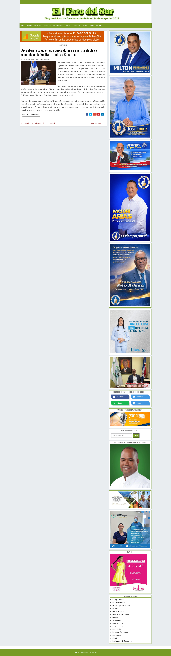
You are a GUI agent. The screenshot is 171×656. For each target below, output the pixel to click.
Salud (92, 26)
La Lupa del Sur (118, 602)
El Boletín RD (117, 623)
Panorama (116, 635)
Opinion (85, 26)
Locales (29, 26)
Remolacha (116, 629)
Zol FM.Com (117, 620)
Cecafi (114, 638)
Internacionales (58, 26)
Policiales (77, 26)
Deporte (68, 26)
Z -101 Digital (117, 626)
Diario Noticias (118, 611)
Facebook (118, 397)
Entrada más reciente (31, 123)
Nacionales (37, 26)
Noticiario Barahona (120, 614)
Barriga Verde (118, 599)
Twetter (138, 397)
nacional (64, 45)
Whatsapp (118, 403)
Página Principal (48, 123)
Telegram (138, 403)
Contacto (99, 26)
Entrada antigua (97, 123)
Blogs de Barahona (120, 632)
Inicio (22, 26)
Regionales (47, 26)
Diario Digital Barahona (121, 605)
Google (115, 617)
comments (46, 59)
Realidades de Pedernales (122, 641)
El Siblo (115, 608)
